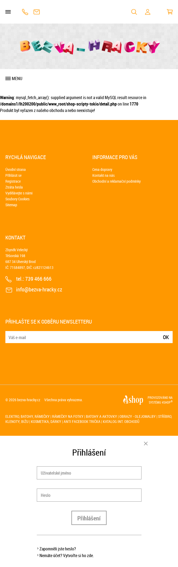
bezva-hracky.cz (28, 399)
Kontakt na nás (103, 175)
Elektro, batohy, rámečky (27, 416)
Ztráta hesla (14, 187)
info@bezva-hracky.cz (37, 12)
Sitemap (11, 204)
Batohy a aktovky (101, 416)
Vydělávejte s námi (18, 193)
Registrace (13, 181)
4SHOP (167, 402)
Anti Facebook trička (82, 421)
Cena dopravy (102, 169)
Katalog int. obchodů (121, 421)
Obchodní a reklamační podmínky (116, 181)
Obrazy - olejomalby (137, 416)
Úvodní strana (15, 169)
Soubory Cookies (17, 198)
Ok (166, 337)
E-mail (9, 333)
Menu (17, 78)
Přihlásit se (13, 175)
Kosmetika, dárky (46, 421)
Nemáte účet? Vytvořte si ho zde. (66, 555)
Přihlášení (89, 518)
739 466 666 (25, 12)
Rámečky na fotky (67, 416)
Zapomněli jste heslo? (57, 549)
